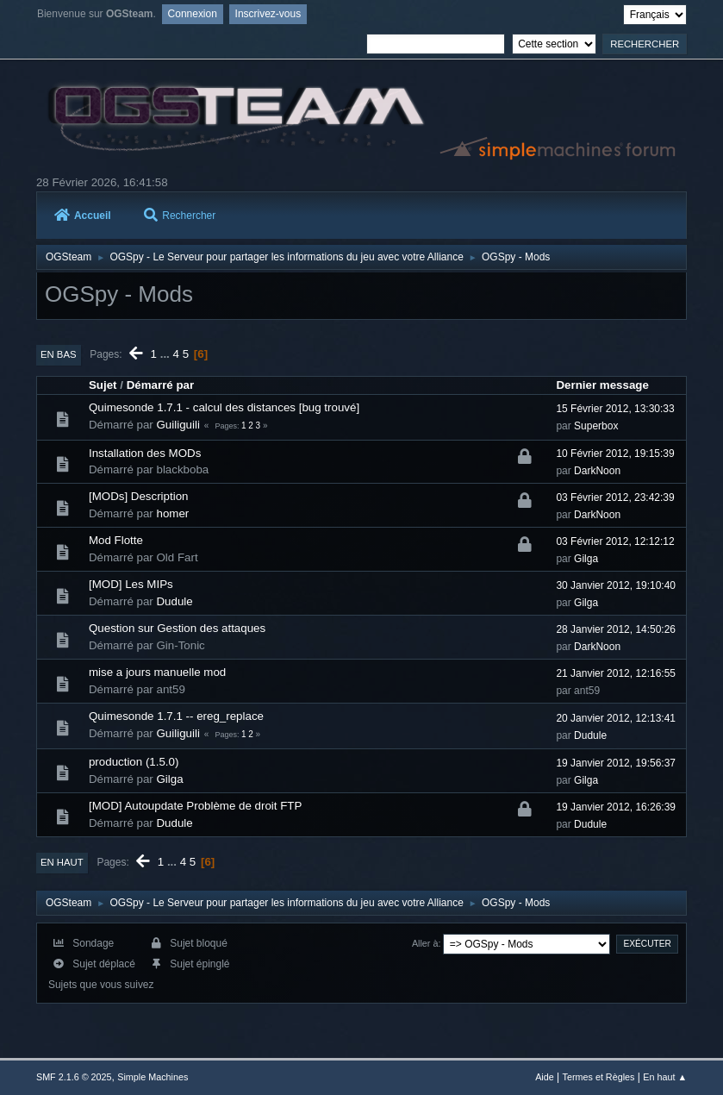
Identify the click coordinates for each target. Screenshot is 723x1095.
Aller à (425, 943)
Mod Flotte (116, 540)
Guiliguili (177, 424)
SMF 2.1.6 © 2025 (74, 1077)
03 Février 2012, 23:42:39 (615, 497)
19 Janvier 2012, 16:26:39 (616, 807)
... (166, 353)
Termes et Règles (599, 1077)
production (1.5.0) (133, 761)
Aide (544, 1077)
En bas (59, 354)
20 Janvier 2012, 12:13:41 (616, 718)
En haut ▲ (665, 1077)
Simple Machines (152, 1077)
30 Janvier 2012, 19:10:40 (616, 585)
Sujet (103, 385)
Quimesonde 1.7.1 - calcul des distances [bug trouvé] (224, 407)
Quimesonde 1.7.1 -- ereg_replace (176, 716)
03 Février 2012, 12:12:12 (615, 541)
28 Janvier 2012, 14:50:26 (616, 629)
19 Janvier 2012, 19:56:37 (616, 763)
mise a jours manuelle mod (157, 672)
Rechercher (179, 216)
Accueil (82, 216)
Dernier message (602, 385)
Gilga (586, 559)
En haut (62, 862)
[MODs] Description (139, 496)
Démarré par (161, 385)
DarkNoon (597, 471)
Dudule (174, 601)
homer (172, 513)
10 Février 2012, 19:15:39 (615, 453)
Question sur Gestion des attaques (177, 628)
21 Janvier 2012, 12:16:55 (616, 673)
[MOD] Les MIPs (131, 584)
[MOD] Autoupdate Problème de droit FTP (195, 805)
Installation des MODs (145, 453)
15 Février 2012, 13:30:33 (615, 409)
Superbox (596, 426)
